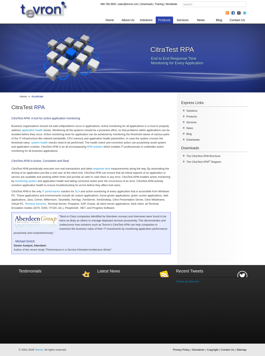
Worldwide (171, 4)
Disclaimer (198, 349)
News (201, 20)
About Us (128, 20)
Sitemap (241, 349)
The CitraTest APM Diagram (203, 161)
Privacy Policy (181, 349)
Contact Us (237, 20)
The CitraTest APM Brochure (203, 156)
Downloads (147, 4)
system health (39, 142)
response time (101, 168)
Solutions (146, 20)
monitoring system (26, 181)
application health (32, 130)
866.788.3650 (108, 4)
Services (183, 20)
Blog (219, 20)
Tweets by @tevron (187, 281)
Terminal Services (35, 203)
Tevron (39, 349)
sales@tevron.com (128, 4)
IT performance (51, 191)
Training (159, 4)
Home (110, 20)
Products (164, 20)
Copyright (213, 349)
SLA (77, 191)
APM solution (95, 146)
